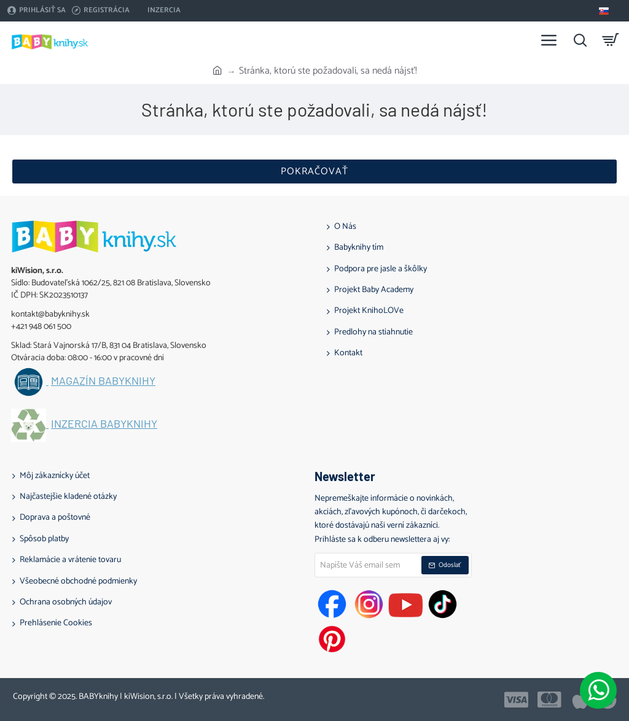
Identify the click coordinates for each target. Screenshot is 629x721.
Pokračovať (314, 171)
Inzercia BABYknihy (104, 424)
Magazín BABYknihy (103, 381)
